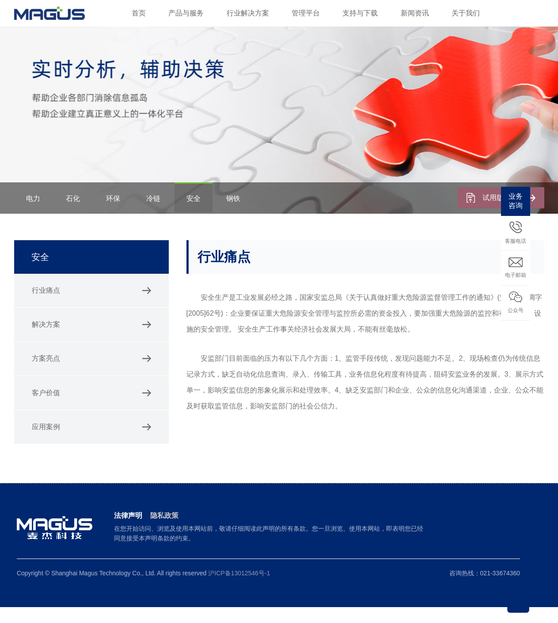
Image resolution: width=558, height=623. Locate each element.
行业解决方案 (248, 13)
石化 (77, 214)
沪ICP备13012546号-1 (239, 589)
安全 (204, 214)
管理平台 (306, 13)
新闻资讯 (415, 13)
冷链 (162, 214)
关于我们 (466, 13)
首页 (139, 13)
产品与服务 (186, 13)
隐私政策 (164, 531)
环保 (119, 214)
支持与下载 (360, 13)
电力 (34, 214)
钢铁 (247, 214)
